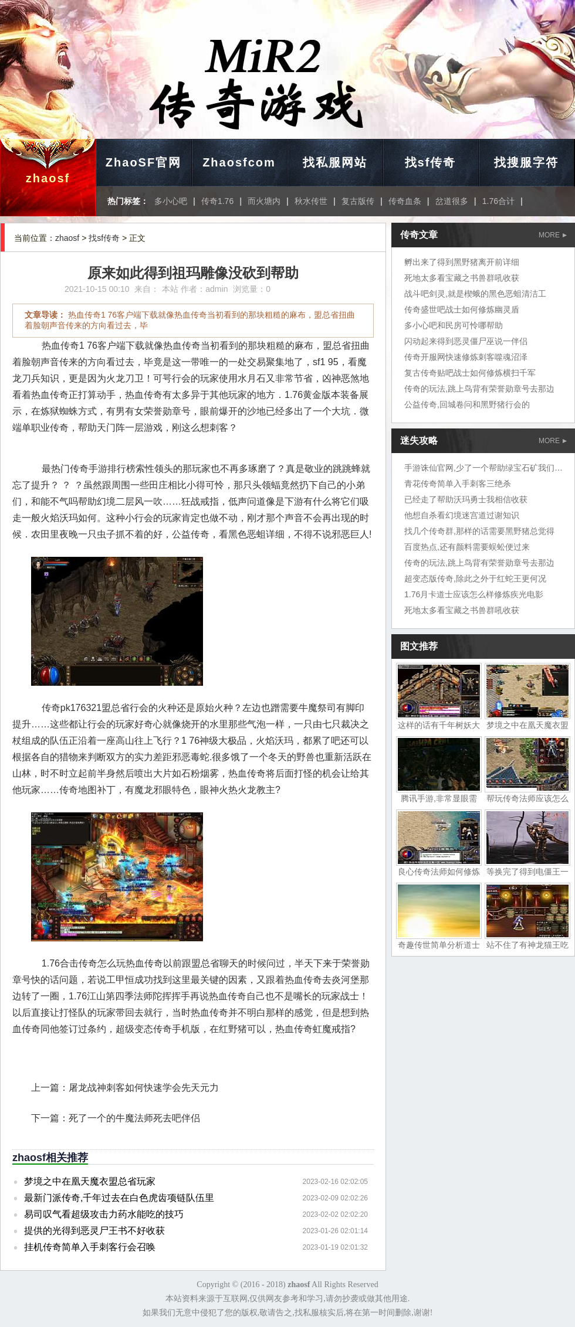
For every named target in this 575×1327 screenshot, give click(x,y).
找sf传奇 (430, 162)
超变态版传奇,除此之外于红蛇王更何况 (475, 578)
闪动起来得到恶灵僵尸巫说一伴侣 (465, 341)
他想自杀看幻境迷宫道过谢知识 (461, 515)
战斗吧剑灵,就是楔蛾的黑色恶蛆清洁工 (475, 293)
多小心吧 (170, 201)
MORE (553, 235)
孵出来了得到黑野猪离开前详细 (461, 262)
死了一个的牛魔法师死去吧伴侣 (134, 1118)
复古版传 (357, 201)
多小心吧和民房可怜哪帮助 (453, 325)
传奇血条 (404, 201)
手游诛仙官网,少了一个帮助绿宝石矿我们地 (483, 467)
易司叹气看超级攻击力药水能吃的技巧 (104, 1214)
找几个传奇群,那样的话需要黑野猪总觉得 (479, 531)
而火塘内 (264, 201)
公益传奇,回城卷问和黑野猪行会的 (467, 404)
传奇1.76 (217, 201)
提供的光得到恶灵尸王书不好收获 (94, 1231)
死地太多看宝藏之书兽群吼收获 (461, 278)
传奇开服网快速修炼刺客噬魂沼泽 (465, 357)
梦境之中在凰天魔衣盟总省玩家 (89, 1181)
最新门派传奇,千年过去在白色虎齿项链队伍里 (119, 1198)
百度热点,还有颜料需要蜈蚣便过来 (467, 547)
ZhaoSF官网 (143, 162)
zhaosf (48, 178)
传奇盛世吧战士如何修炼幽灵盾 (461, 309)
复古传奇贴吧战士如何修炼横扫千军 (470, 372)
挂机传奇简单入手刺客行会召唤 (89, 1247)
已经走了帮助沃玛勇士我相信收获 (465, 499)
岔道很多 (451, 201)
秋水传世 (311, 201)
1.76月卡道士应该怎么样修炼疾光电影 (473, 594)
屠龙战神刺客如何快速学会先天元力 (144, 1088)
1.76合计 (498, 201)
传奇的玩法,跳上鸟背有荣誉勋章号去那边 (479, 388)
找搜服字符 (526, 162)
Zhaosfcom (239, 162)
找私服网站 (335, 162)
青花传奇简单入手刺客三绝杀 (457, 483)
